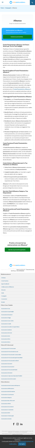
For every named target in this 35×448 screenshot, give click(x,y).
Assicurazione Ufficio (6, 403)
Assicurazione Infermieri (6, 372)
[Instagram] (17, 424)
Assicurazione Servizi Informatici (8, 378)
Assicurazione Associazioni (7, 406)
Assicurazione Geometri (6, 363)
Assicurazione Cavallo (6, 323)
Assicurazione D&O (5, 412)
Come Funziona (4, 280)
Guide (2, 293)
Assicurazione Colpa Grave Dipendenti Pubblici (11, 375)
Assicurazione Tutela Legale (7, 415)
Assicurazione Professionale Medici (9, 369)
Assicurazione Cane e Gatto (7, 320)
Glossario (3, 290)
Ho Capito (22, 444)
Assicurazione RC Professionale (8, 348)
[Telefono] (32, 2)
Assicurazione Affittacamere (7, 388)
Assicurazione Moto (5, 339)
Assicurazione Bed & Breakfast (8, 391)
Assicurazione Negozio (6, 397)
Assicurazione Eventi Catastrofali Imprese (10, 385)
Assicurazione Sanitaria (6, 329)
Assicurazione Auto (5, 336)
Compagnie (8, 8)
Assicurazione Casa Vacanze (7, 394)
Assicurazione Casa (5, 308)
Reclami (3, 302)
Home (2, 8)
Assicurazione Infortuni (6, 332)
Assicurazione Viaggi (6, 317)
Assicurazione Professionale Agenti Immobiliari (11, 357)
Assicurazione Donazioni (6, 314)
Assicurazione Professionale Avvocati (9, 351)
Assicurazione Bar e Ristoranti (8, 400)
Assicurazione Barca (5, 342)
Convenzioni (4, 299)
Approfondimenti (5, 283)
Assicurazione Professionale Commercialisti (11, 354)
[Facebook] (13, 424)
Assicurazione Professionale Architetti (10, 360)
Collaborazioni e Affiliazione (7, 286)
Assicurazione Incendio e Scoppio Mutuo (10, 326)
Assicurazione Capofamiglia (7, 311)
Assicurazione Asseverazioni (7, 366)
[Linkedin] (21, 424)
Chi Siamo (3, 277)
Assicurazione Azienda (6, 418)
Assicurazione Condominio (7, 409)
